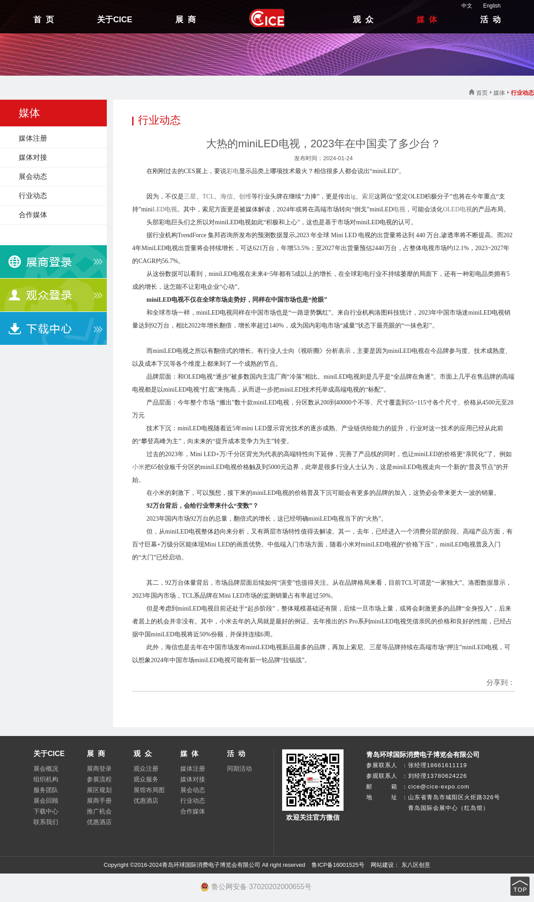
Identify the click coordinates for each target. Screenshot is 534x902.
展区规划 (99, 789)
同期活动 (239, 768)
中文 (462, 6)
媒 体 (427, 19)
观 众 (363, 19)
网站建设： (384, 865)
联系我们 (45, 821)
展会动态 (33, 176)
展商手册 (99, 800)
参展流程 (99, 779)
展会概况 (45, 768)
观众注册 (146, 768)
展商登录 (99, 768)
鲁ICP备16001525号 (338, 865)
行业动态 (33, 195)
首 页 (43, 19)
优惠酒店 (99, 821)
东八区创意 (415, 865)
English (487, 6)
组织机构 (45, 779)
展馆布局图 (149, 789)
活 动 (490, 19)
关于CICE (114, 19)
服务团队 (45, 789)
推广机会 (99, 811)
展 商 (185, 19)
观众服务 (146, 779)
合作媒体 (33, 214)
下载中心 (45, 811)
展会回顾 (45, 800)
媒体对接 (33, 157)
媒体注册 (33, 138)
